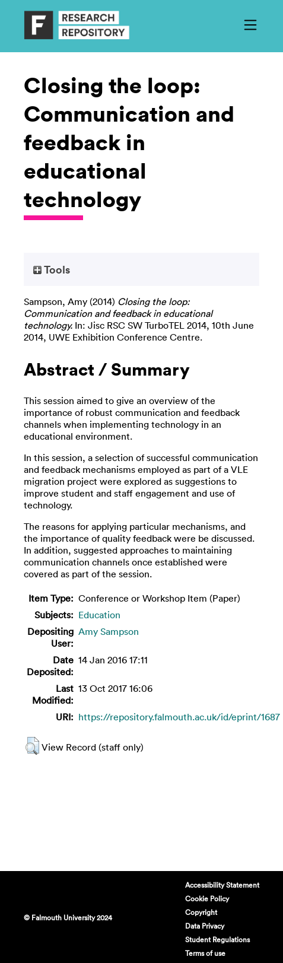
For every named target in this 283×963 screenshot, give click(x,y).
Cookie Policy (207, 898)
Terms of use (205, 953)
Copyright (201, 912)
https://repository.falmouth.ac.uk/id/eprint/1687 (179, 717)
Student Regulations (217, 939)
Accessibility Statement (222, 884)
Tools (51, 269)
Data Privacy (204, 925)
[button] (32, 746)
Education (99, 615)
